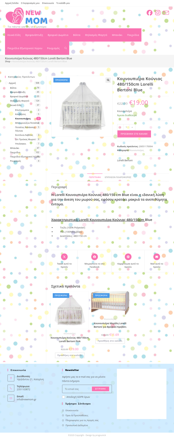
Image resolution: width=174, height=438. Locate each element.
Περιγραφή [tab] (95, 177)
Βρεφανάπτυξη (17, 92)
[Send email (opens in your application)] (166, 13)
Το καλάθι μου (63, 3)
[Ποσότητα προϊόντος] (126, 127)
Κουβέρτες (20, 114)
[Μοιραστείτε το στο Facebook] (95, 261)
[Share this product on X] (64, 261)
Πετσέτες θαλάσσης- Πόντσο (25, 129)
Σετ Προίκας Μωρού (25, 139)
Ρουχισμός (15, 160)
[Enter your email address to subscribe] (87, 389)
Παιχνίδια (15, 152)
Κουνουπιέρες (137, 150)
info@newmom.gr (26, 399)
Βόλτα (13, 87)
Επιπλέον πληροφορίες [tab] (118, 177)
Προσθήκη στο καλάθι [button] (69, 355)
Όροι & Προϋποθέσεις (77, 415)
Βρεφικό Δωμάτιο (19, 96)
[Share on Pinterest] (128, 261)
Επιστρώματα (22, 109)
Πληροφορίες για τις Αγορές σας (82, 420)
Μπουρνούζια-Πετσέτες (27, 122)
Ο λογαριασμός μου (30, 3)
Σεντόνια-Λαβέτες (24, 134)
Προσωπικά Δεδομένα (77, 425)
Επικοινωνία (48, 3)
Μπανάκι (14, 148)
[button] (108, 80)
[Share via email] (157, 261)
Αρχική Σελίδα (11, 3)
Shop (7, 61)
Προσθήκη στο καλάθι (134, 133)
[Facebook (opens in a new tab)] (149, 13)
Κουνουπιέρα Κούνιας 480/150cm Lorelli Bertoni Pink (70, 339)
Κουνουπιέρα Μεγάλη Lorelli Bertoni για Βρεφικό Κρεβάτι (110, 325)
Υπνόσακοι (20, 143)
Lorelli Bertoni (125, 160)
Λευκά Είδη (15, 105)
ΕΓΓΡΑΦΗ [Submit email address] (100, 388)
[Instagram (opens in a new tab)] (158, 13)
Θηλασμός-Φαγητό (19, 100)
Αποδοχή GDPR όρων (76, 396)
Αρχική (12, 82)
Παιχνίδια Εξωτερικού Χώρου (25, 156)
